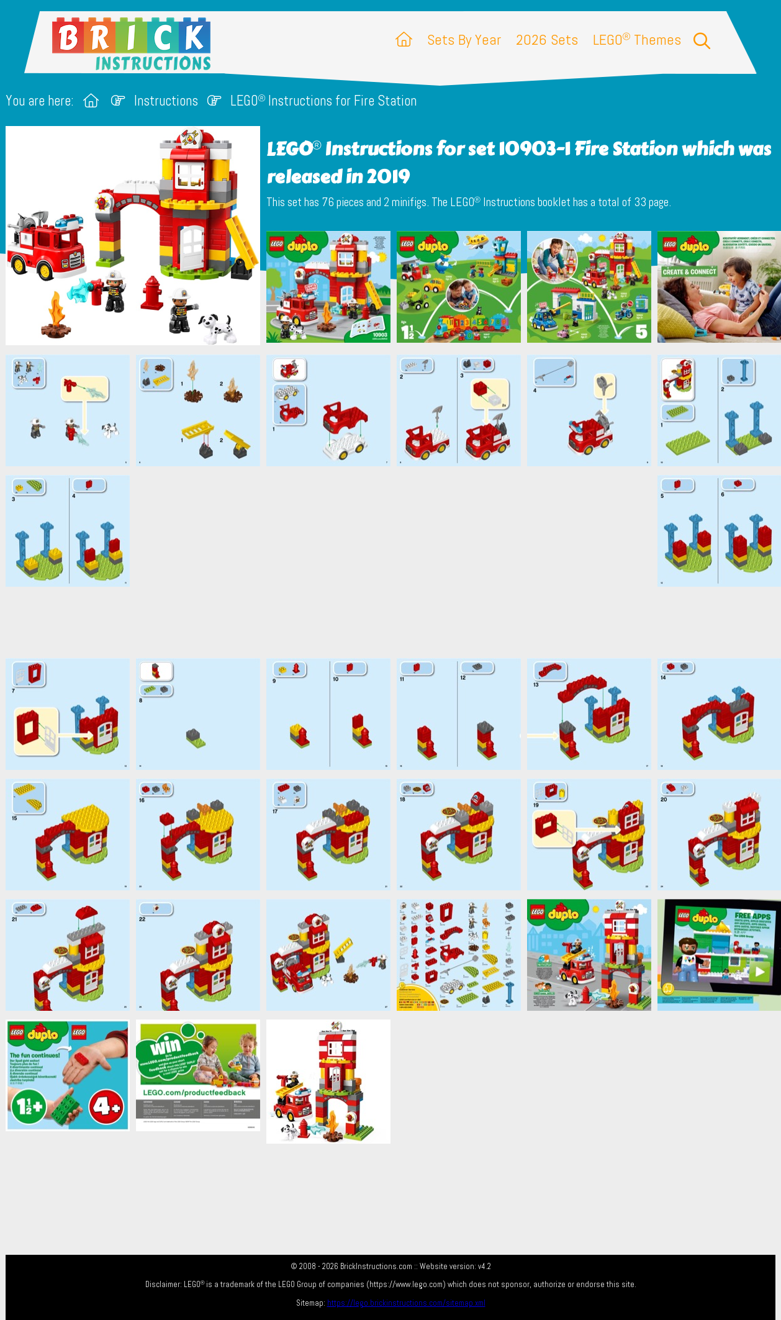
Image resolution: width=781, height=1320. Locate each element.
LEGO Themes (637, 39)
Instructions (166, 101)
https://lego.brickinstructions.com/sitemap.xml (406, 1303)
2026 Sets (547, 39)
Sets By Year (464, 39)
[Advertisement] (396, 562)
